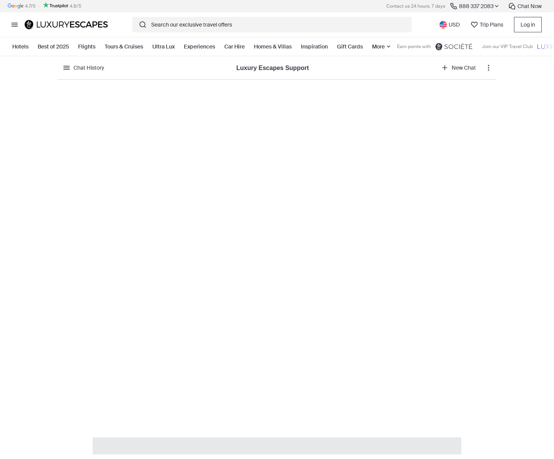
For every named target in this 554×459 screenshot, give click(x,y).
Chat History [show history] (83, 68)
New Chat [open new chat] (458, 68)
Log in (528, 24)
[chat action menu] (488, 67)
